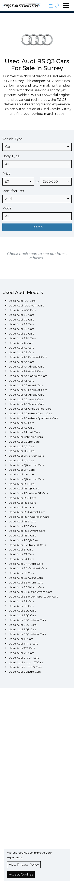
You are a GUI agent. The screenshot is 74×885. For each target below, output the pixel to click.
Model (7, 208)
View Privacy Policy (24, 864)
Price (6, 173)
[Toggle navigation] (66, 5)
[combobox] (37, 147)
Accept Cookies (21, 874)
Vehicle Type (12, 139)
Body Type (11, 156)
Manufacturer (13, 191)
